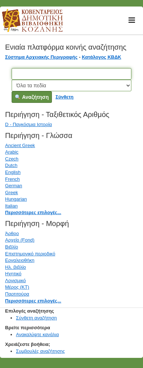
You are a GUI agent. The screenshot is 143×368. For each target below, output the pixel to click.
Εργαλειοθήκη (19, 260)
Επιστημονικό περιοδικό (30, 253)
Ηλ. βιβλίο (15, 267)
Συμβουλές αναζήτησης (40, 351)
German (13, 185)
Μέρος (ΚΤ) (17, 287)
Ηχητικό (13, 273)
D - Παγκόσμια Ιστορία (28, 124)
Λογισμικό (15, 280)
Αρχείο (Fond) (19, 240)
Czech (12, 159)
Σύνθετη (65, 97)
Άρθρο (12, 233)
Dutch (11, 165)
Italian (11, 206)
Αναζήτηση (32, 97)
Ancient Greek (20, 145)
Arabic (12, 152)
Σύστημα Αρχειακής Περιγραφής (41, 57)
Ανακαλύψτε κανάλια (37, 334)
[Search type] (71, 85)
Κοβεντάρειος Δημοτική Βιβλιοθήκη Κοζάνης (25, 25)
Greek (11, 192)
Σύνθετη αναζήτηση (36, 318)
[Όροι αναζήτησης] (71, 74)
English (13, 172)
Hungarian (16, 199)
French (12, 179)
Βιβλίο (11, 247)
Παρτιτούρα (17, 294)
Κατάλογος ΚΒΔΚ (101, 57)
